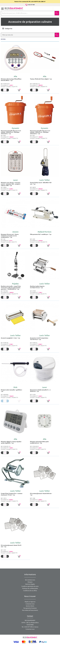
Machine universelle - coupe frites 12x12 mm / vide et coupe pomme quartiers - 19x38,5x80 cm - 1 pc (11, 287)
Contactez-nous (30, 604)
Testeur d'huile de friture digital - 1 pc (41, 79)
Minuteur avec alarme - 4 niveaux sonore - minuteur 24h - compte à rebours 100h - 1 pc (10, 184)
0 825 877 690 (30, 4)
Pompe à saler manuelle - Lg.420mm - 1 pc (11, 390)
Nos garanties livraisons (30, 608)
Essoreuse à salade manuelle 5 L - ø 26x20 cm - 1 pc (40, 390)
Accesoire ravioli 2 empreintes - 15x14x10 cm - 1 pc (39, 338)
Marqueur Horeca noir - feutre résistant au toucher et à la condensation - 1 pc (10, 236)
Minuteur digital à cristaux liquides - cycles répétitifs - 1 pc (11, 442)
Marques (30, 582)
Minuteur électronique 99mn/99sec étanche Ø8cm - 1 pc (11, 79)
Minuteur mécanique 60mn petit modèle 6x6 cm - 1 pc (39, 442)
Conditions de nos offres (30, 590)
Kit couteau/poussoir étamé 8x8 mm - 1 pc (41, 494)
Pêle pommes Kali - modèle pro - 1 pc (40, 234)
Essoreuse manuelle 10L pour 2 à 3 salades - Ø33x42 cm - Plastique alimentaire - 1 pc (40, 132)
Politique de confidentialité (30, 588)
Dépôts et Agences (30, 601)
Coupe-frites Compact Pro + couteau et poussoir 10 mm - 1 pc (11, 494)
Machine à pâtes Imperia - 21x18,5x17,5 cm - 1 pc (37, 286)
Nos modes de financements (30, 610)
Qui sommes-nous (30, 580)
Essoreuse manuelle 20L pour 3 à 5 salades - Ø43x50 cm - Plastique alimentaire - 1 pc (11, 132)
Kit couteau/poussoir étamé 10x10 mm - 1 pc (11, 546)
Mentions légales (30, 584)
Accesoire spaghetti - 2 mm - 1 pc (10, 338)
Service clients (30, 606)
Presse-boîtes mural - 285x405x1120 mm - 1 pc (40, 183)
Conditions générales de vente (30, 586)
